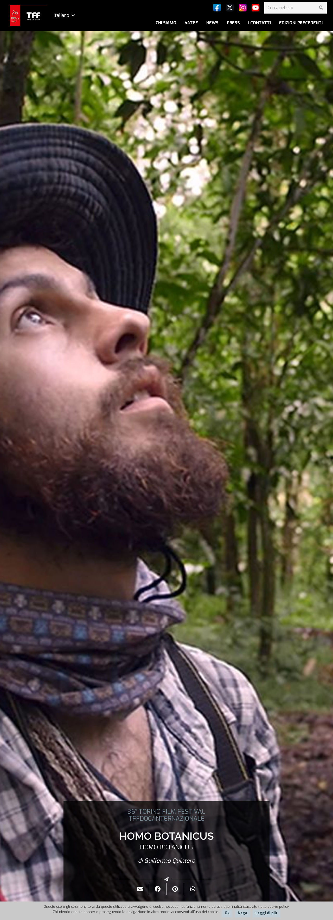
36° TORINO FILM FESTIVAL (166, 811)
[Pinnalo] (175, 889)
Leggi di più (266, 913)
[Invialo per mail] (140, 889)
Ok (227, 913)
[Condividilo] (157, 889)
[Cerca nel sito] (295, 8)
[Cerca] (321, 8)
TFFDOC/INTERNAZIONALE (166, 818)
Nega (242, 913)
